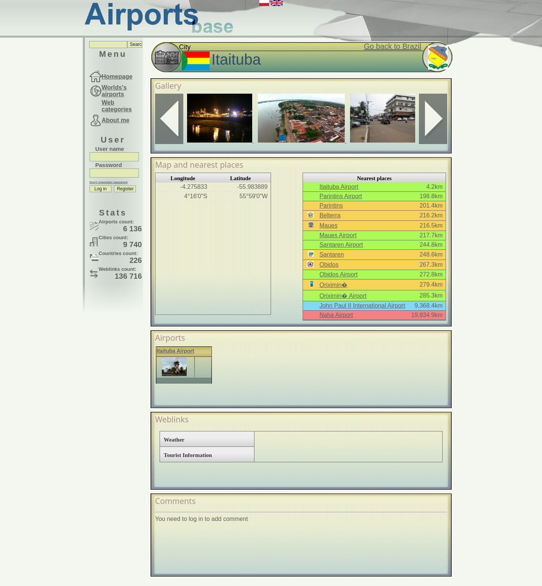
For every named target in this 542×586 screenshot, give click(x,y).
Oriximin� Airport (343, 296)
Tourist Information (188, 455)
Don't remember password (109, 182)
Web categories (117, 105)
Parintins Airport (341, 196)
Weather (174, 440)
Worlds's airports (114, 90)
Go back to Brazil (392, 46)
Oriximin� (334, 285)
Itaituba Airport (339, 187)
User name (109, 149)
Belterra (330, 215)
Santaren (332, 254)
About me (115, 120)
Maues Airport (338, 235)
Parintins (331, 205)
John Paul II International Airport (362, 305)
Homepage (117, 76)
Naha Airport (336, 315)
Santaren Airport (341, 244)
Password (108, 165)
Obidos (329, 264)
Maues (329, 225)
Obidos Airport (339, 274)
